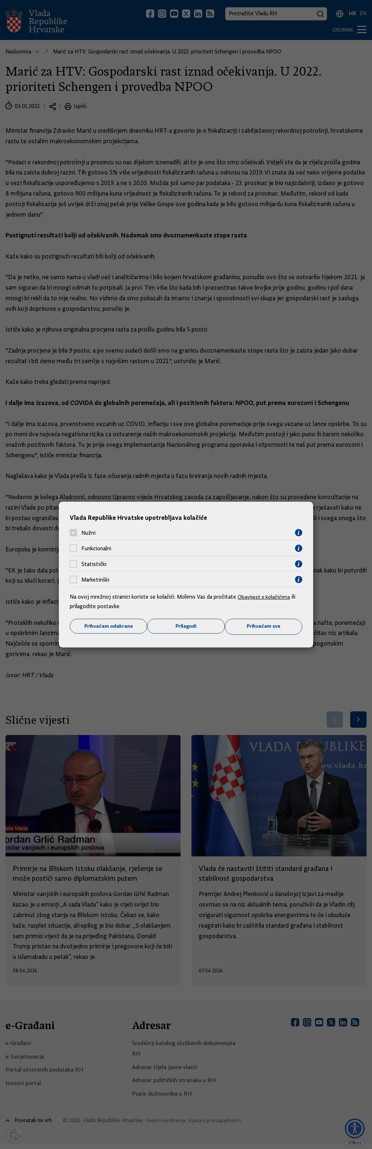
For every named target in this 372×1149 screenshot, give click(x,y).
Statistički (93, 564)
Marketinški (95, 579)
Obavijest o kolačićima (265, 597)
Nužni (88, 532)
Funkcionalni (96, 548)
